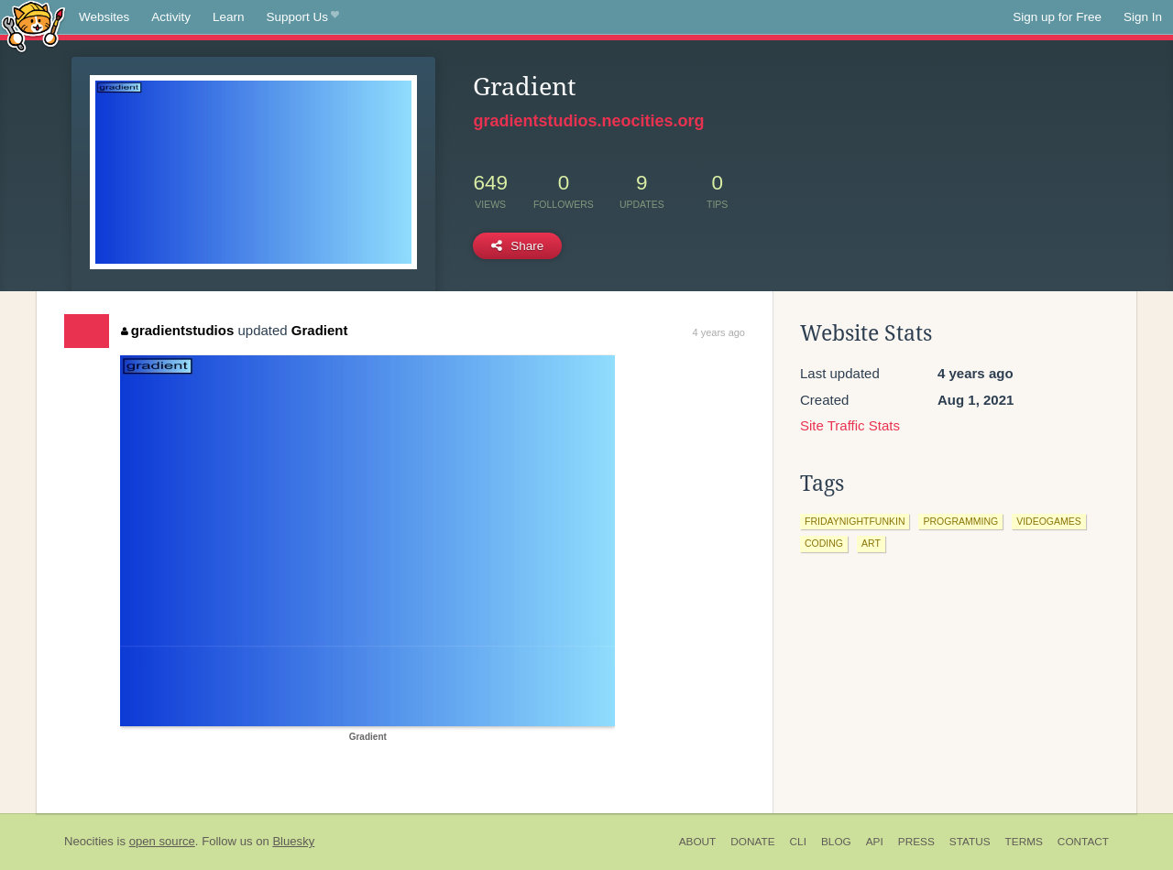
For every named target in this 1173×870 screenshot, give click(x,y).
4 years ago (719, 332)
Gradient (319, 330)
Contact (1083, 841)
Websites (104, 17)
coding (824, 543)
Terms (1024, 841)
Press (916, 841)
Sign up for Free (1057, 17)
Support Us (303, 17)
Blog (836, 841)
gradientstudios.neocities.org (588, 121)
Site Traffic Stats (850, 425)
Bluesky (293, 841)
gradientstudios (177, 330)
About (698, 841)
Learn (229, 17)
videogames (1048, 521)
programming (960, 521)
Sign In (1143, 17)
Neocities (89, 841)
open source (162, 841)
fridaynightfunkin (854, 521)
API (874, 841)
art (871, 543)
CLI (798, 841)
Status (970, 841)
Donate (752, 841)
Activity (171, 17)
